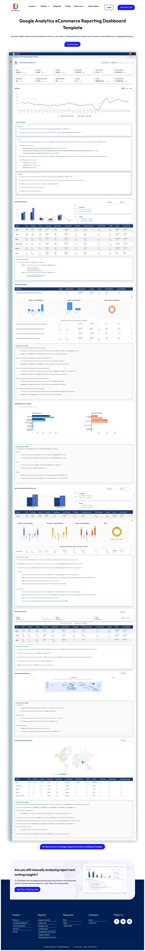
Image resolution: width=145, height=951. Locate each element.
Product (33, 6)
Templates (57, 6)
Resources (79, 6)
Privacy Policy (78, 947)
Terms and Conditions (90, 947)
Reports (45, 6)
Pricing (67, 6)
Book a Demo (93, 6)
